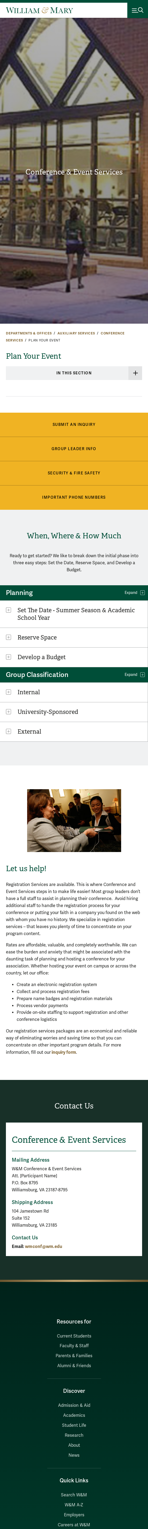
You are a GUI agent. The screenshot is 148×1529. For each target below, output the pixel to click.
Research (74, 1435)
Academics (74, 1415)
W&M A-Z (74, 1505)
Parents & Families (74, 1356)
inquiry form (63, 1052)
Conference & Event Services (74, 172)
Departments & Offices (29, 333)
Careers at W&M (74, 1525)
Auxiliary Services (76, 333)
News (74, 1455)
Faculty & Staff (74, 1346)
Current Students (74, 1336)
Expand (131, 592)
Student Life (74, 1425)
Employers (74, 1515)
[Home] (39, 10)
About (74, 1445)
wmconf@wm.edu (43, 1246)
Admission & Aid (74, 1405)
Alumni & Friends (74, 1366)
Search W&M (74, 1495)
